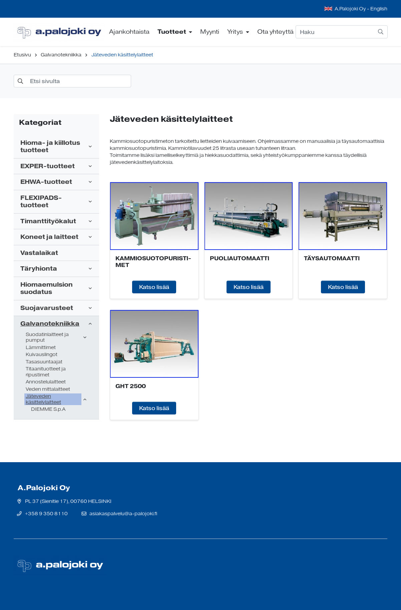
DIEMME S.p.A (48, 409)
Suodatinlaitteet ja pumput (47, 337)
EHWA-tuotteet (46, 182)
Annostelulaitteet (46, 382)
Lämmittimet (41, 347)
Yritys (235, 31)
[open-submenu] (90, 146)
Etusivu (22, 55)
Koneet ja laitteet (49, 237)
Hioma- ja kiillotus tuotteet (50, 146)
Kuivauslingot (41, 354)
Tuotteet (172, 32)
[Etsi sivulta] (72, 81)
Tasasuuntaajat (44, 362)
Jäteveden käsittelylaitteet (122, 55)
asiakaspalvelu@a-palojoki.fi (123, 514)
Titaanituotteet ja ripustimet (46, 372)
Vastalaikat (39, 253)
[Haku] (342, 31)
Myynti (209, 31)
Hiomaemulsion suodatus (46, 288)
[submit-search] (380, 31)
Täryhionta (38, 269)
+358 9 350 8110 (46, 514)
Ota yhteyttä (275, 31)
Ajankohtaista (129, 31)
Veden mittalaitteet (48, 389)
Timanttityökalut (48, 221)
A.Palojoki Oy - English (361, 9)
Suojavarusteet (46, 308)
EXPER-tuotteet (47, 166)
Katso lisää (154, 287)
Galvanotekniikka (61, 55)
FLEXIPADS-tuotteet (41, 201)
